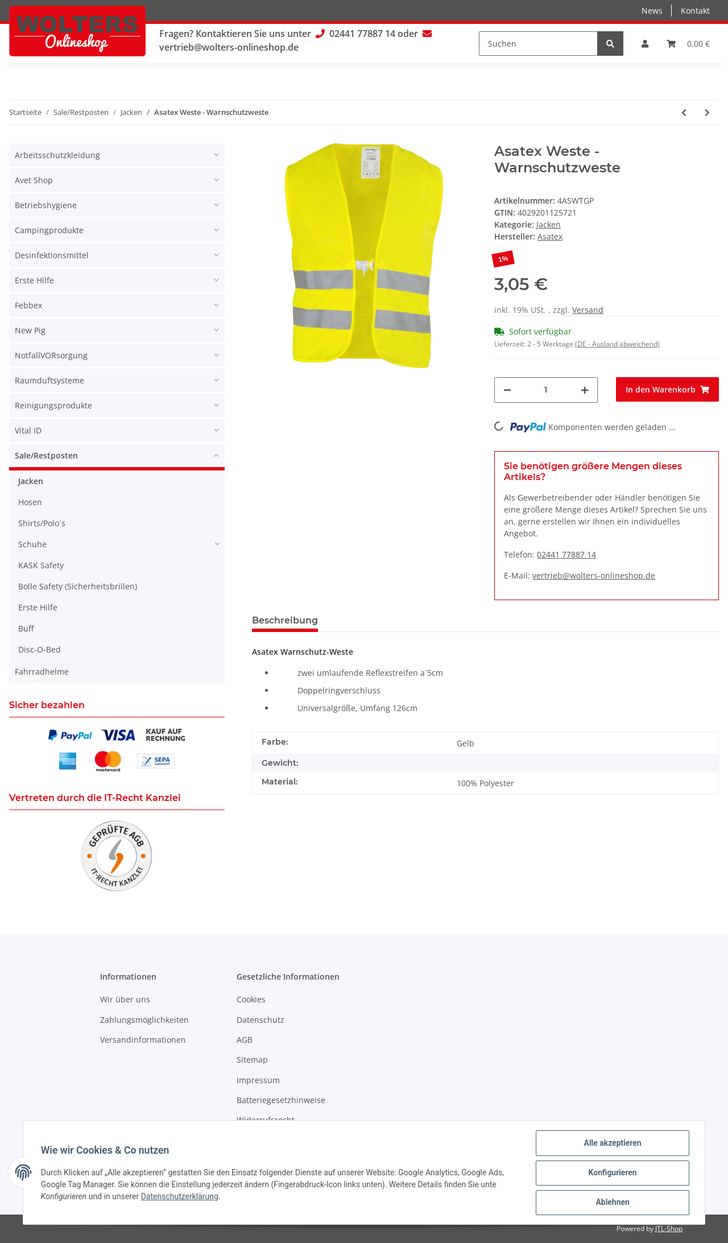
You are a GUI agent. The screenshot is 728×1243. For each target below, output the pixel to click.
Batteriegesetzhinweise (281, 1100)
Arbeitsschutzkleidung (57, 155)
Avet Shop (34, 180)
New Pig (30, 330)
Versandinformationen (143, 1039)
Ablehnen (611, 1202)
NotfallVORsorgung (51, 355)
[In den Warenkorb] (667, 389)
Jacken (548, 224)
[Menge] (545, 390)
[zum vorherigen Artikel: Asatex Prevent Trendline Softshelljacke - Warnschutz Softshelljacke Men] (684, 112)
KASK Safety (41, 565)
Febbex (28, 305)
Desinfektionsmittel (52, 255)
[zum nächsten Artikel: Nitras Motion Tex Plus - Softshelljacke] (707, 112)
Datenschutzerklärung (180, 1196)
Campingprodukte (49, 230)
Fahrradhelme (42, 671)
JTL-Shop (668, 1228)
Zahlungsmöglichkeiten (144, 1019)
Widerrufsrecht (266, 1119)
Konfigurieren (612, 1173)
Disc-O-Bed (39, 649)
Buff (26, 628)
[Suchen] (538, 43)
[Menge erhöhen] (584, 390)
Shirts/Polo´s (41, 523)
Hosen (30, 502)
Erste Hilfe (34, 280)
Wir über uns (125, 999)
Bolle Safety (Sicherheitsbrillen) (77, 586)
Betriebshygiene (46, 205)
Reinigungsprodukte (53, 405)
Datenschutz (260, 1019)
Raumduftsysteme (49, 380)
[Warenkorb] (688, 43)
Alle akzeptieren (611, 1143)
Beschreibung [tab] (285, 620)
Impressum (258, 1080)
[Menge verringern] (507, 390)
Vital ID (28, 430)
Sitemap (252, 1059)
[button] (644, 43)
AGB (245, 1039)
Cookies (251, 999)
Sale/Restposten (46, 455)
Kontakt (695, 10)
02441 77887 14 (362, 33)
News (652, 10)
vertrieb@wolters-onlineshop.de (229, 47)
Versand (587, 309)
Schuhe (32, 544)
